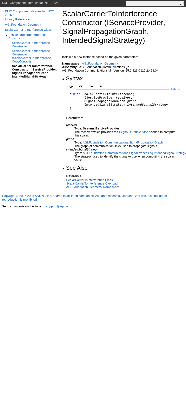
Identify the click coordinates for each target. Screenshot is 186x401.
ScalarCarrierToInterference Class (28, 29)
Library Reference (17, 19)
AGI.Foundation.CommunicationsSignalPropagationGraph (123, 142)
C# (71, 86)
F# (101, 86)
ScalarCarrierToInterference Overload (92, 183)
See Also (75, 168)
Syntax (72, 78)
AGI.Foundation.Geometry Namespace (93, 187)
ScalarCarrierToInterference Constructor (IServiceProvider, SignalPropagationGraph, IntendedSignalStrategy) (34, 71)
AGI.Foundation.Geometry (23, 24)
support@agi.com (58, 206)
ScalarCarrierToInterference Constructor (27, 36)
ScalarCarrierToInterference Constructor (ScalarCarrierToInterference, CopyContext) (32, 56)
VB (80, 86)
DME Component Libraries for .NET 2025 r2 (29, 12)
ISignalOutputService (133, 132)
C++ (91, 86)
